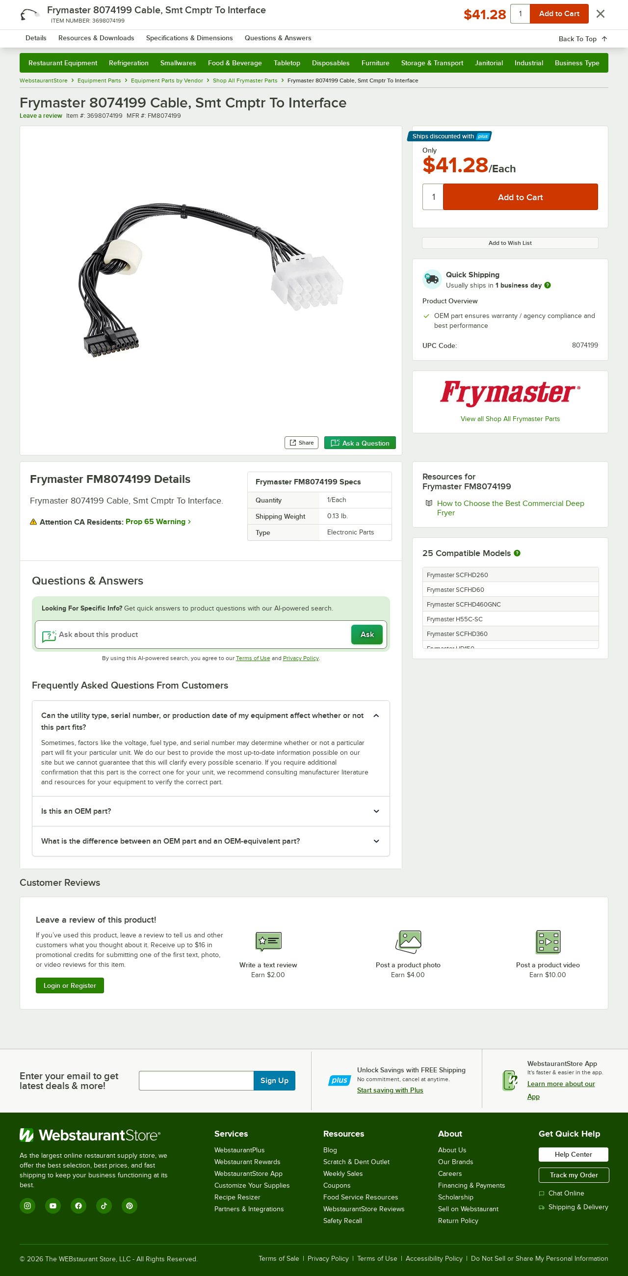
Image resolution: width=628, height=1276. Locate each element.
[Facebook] (78, 1206)
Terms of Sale (279, 1258)
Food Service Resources (360, 1197)
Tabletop (287, 63)
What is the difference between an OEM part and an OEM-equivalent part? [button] (170, 841)
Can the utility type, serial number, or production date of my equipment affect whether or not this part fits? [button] (202, 721)
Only (429, 150)
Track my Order (574, 1175)
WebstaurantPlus (239, 1150)
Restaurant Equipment (62, 63)
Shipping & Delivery (573, 1207)
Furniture (376, 63)
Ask (367, 634)
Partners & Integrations (249, 1209)
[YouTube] (53, 1206)
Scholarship (455, 1197)
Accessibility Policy (434, 1258)
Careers (450, 1173)
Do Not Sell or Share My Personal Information (539, 1258)
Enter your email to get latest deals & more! (69, 1080)
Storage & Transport (432, 63)
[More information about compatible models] (517, 553)
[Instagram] (27, 1206)
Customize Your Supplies (252, 1185)
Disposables (331, 63)
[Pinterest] (129, 1206)
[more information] (547, 285)
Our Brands (455, 1162)
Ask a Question (360, 443)
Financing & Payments (471, 1185)
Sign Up (274, 1080)
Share (301, 443)
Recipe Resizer (237, 1197)
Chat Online (561, 1193)
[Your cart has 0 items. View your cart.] (593, 34)
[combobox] (301, 34)
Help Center (573, 1154)
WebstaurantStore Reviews (364, 1209)
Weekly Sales (343, 1173)
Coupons (337, 1185)
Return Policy (458, 1220)
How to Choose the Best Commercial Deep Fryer (510, 508)
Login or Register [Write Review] (70, 985)
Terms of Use (253, 658)
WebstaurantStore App (248, 1173)
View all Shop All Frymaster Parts (510, 419)
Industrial (529, 63)
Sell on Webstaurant (468, 1209)
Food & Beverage (235, 63)
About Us (452, 1150)
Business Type (577, 63)
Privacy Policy (301, 658)
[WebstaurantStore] (100, 1135)
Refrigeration (129, 63)
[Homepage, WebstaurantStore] (102, 34)
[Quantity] (433, 197)
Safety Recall (342, 1220)
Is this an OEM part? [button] (76, 811)
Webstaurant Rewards (247, 1162)
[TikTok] (104, 1206)
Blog (330, 1150)
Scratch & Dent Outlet (356, 1162)
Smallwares (178, 63)
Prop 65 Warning (155, 521)
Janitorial (489, 63)
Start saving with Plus (390, 1090)
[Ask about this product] (211, 634)
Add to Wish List (510, 242)
